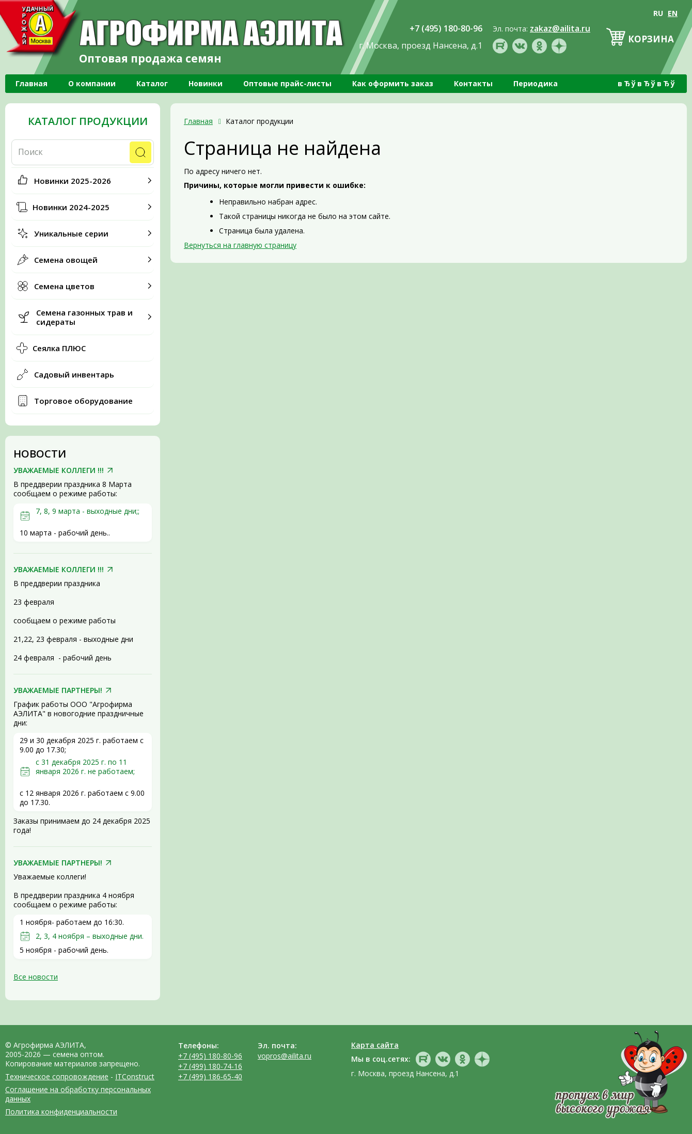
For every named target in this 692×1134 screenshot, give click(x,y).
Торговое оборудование (83, 401)
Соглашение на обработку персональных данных (78, 1094)
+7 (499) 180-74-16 (210, 1066)
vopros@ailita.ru (284, 1056)
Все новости (35, 977)
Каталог (152, 83)
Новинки (205, 83)
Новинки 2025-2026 (72, 181)
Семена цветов (64, 286)
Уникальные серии (71, 233)
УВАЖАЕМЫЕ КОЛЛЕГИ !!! (58, 470)
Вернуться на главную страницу (240, 245)
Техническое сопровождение (56, 1076)
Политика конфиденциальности (61, 1111)
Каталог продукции (88, 121)
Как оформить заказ (392, 83)
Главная (31, 83)
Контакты (473, 83)
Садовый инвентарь (74, 374)
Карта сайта (375, 1045)
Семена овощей (66, 260)
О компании (92, 83)
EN (673, 13)
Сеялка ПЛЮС (59, 348)
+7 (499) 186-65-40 (210, 1076)
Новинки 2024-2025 (71, 207)
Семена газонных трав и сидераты (84, 317)
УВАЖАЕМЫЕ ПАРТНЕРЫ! (57, 690)
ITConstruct (134, 1076)
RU (658, 13)
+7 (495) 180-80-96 (210, 1056)
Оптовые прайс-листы (287, 83)
